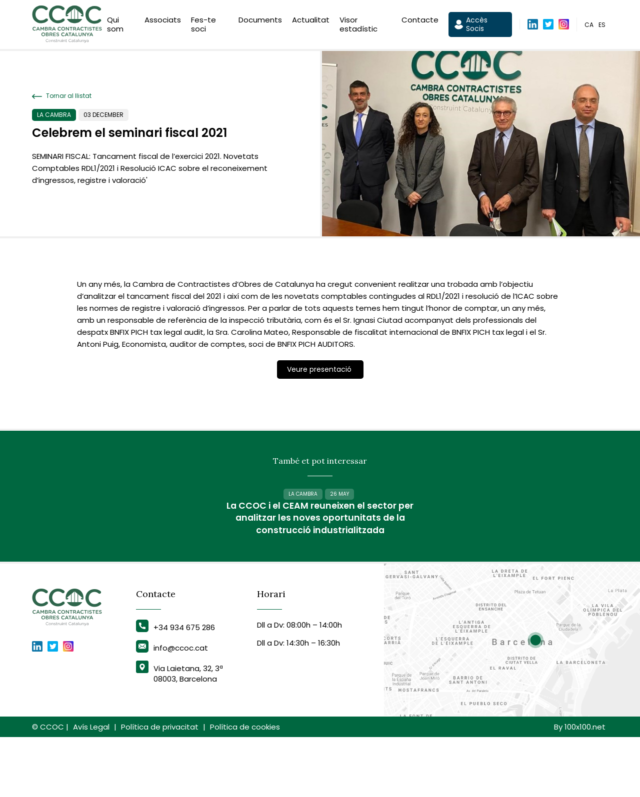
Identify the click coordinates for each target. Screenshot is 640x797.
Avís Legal (91, 787)
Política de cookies (245, 787)
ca (589, 26)
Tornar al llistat (62, 96)
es (602, 26)
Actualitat (311, 21)
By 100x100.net (580, 787)
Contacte (420, 21)
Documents (260, 21)
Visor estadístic (359, 26)
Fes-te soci (203, 26)
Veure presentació (320, 369)
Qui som (115, 26)
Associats (162, 21)
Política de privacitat (159, 787)
